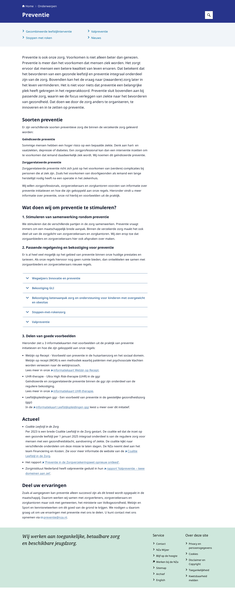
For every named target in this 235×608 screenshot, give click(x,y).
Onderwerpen (47, 26)
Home (28, 26)
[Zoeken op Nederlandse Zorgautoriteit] (209, 35)
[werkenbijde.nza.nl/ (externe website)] (166, 582)
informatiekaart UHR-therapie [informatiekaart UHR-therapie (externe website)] (72, 411)
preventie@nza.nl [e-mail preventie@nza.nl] (54, 538)
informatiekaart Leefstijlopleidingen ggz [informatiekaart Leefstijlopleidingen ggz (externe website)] (61, 427)
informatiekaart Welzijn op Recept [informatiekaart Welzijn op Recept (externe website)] (75, 390)
